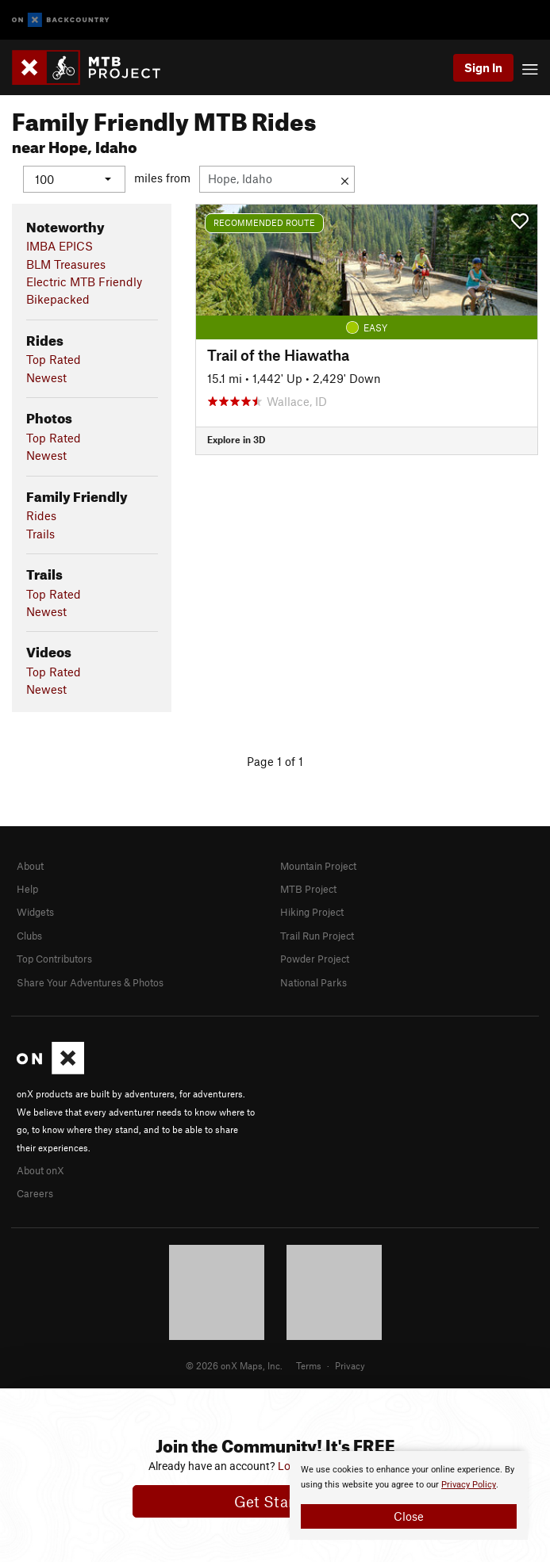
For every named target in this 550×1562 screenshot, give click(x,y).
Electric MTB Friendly (84, 281)
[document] (409, 1495)
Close (409, 1516)
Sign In (483, 67)
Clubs (29, 934)
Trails (40, 533)
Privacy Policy (468, 1485)
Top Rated (53, 359)
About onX (40, 1169)
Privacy (350, 1365)
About (30, 865)
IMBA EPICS (59, 246)
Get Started (275, 1501)
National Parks (313, 981)
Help (27, 888)
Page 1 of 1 (275, 760)
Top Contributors (54, 958)
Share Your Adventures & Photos (90, 981)
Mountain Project (318, 865)
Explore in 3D (236, 439)
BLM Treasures (66, 263)
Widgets (35, 911)
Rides (41, 515)
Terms (308, 1365)
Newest (46, 376)
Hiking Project (312, 911)
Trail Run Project (317, 934)
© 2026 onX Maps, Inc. (234, 1365)
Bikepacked (58, 299)
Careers (35, 1193)
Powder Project (314, 958)
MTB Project (308, 888)
